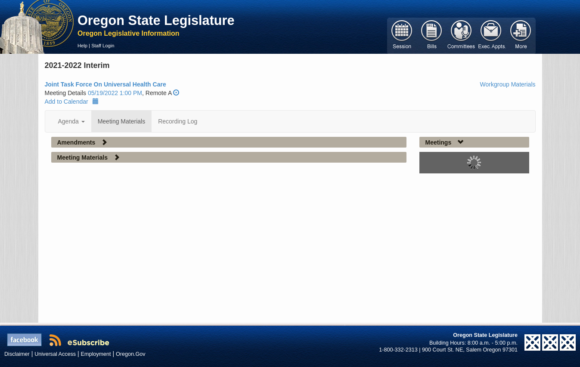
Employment (96, 354)
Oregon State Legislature (156, 20)
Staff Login (102, 45)
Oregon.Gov (131, 354)
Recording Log (177, 121)
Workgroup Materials (508, 84)
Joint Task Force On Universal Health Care (105, 84)
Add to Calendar (72, 101)
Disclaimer (17, 354)
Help (82, 45)
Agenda (71, 121)
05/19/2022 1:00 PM (115, 92)
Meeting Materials (122, 121)
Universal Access (55, 354)
